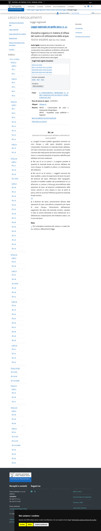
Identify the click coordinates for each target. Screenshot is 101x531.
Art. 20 (14, 187)
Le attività (48, 6)
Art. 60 (14, 423)
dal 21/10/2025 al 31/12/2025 (42, 67)
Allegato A (42, 104)
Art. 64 (14, 458)
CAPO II (14, 79)
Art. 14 (14, 139)
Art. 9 (13, 117)
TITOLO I (13, 62)
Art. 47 (14, 327)
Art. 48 (14, 331)
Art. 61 (14, 432)
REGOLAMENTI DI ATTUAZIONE (44, 118)
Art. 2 (13, 74)
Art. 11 (14, 126)
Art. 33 (14, 244)
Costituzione (78, 32)
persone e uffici (63, 13)
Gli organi (40, 6)
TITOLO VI (14, 408)
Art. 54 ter (14, 376)
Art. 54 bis (14, 372)
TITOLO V (14, 386)
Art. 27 (14, 218)
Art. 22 (14, 196)
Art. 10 (14, 122)
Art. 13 (14, 135)
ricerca (48, 10)
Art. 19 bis (15, 178)
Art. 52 (14, 353)
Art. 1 (13, 69)
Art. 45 (14, 318)
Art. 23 (14, 200)
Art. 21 (14, 192)
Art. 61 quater (16, 445)
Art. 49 (14, 336)
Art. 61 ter (15, 441)
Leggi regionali (13, 30)
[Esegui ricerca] (93, 13)
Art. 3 (13, 82)
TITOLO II (14, 102)
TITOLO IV (14, 255)
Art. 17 (14, 165)
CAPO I (14, 66)
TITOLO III (14, 159)
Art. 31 (14, 235)
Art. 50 (14, 340)
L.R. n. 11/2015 (14, 59)
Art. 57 (14, 401)
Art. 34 (14, 248)
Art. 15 (14, 148)
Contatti (11, 50)
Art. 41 (14, 297)
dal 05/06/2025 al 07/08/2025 (42, 72)
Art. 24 (14, 205)
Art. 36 (14, 266)
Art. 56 (14, 397)
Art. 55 (14, 393)
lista (53, 10)
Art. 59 (14, 419)
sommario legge (61, 10)
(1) (32, 198)
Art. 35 (14, 262)
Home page (30, 10)
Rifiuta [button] (30, 524)
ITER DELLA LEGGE (39, 122)
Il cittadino (70, 6)
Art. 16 (14, 152)
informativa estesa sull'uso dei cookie (84, 520)
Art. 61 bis (15, 436)
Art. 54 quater (15, 381)
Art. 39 (14, 288)
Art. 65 (14, 463)
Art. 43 (14, 310)
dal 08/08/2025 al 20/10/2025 (42, 70)
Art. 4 (13, 87)
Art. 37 (14, 275)
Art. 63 (14, 454)
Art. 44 (14, 314)
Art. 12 (14, 130)
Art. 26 (14, 213)
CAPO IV (14, 346)
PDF (38, 80)
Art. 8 (13, 113)
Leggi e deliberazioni (59, 6)
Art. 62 (14, 449)
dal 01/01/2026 (37, 65)
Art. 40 (14, 292)
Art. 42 (14, 305)
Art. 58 (14, 415)
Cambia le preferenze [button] (41, 524)
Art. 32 (14, 240)
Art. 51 (14, 349)
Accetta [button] (22, 524)
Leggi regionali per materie (17, 34)
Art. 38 (14, 279)
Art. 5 (13, 91)
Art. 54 (14, 362)
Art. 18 (14, 170)
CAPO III (14, 302)
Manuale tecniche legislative (82, 36)
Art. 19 (14, 174)
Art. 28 (14, 222)
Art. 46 (14, 323)
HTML (34, 80)
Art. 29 (14, 227)
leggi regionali (40, 10)
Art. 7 (13, 109)
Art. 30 (14, 231)
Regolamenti (13, 38)
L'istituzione (31, 6)
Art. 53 (14, 358)
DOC (42, 80)
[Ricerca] (81, 13)
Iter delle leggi (79, 28)
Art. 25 (14, 209)
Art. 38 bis (15, 283)
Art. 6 (13, 95)
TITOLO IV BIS (15, 368)
